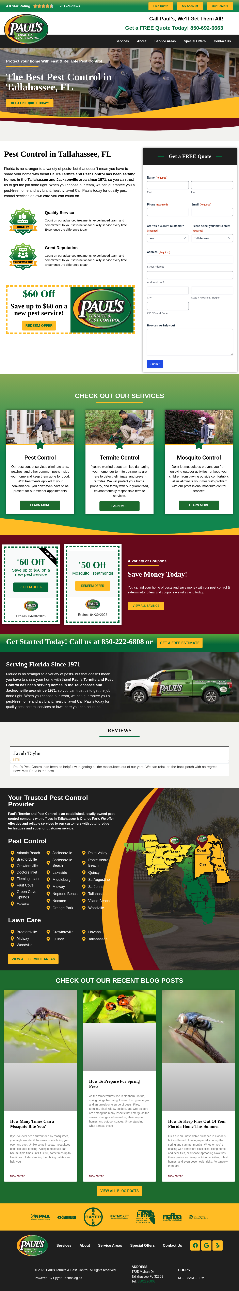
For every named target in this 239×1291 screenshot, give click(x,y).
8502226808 (147, 1281)
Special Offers (195, 41)
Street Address (155, 266)
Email (201, 205)
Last (193, 192)
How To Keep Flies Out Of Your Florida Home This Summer (197, 1124)
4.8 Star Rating (18, 6)
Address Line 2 (155, 282)
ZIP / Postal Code (157, 313)
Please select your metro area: (211, 228)
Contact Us (222, 41)
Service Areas (165, 41)
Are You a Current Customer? (165, 228)
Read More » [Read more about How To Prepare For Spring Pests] (96, 1175)
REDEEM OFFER (30, 587)
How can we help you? (161, 325)
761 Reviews (70, 6)
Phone (157, 205)
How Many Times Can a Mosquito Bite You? (32, 1124)
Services (122, 41)
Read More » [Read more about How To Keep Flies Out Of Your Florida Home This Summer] (175, 1175)
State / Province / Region (205, 297)
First (149, 192)
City (149, 297)
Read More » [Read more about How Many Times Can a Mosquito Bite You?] (17, 1175)
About (141, 41)
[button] (10, 761)
